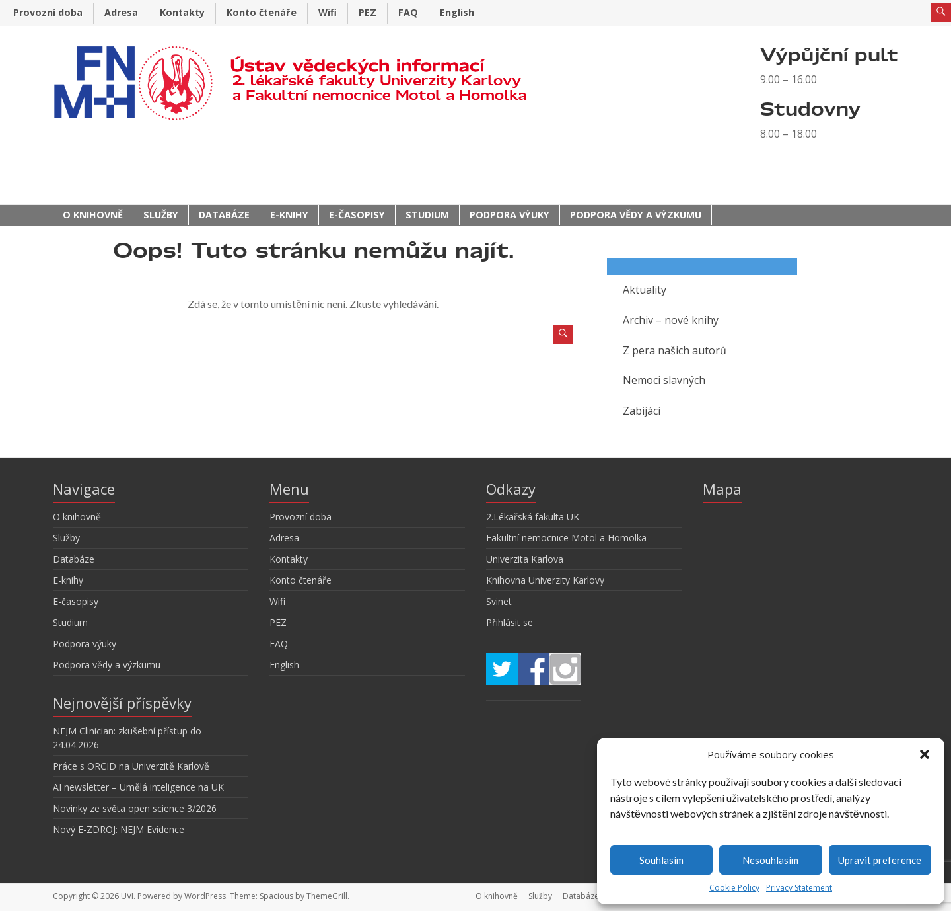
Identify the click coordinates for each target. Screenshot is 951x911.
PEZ (367, 12)
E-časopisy (357, 214)
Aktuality (644, 289)
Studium (427, 214)
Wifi (327, 12)
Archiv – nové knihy (671, 320)
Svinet (499, 601)
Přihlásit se (509, 622)
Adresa (121, 12)
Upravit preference (879, 860)
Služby (160, 214)
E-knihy (289, 214)
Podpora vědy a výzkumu (635, 214)
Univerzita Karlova (524, 559)
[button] (924, 754)
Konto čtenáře (262, 12)
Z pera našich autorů (674, 350)
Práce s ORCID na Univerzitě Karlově (131, 766)
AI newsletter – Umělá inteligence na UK (138, 787)
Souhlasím (661, 860)
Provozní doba (48, 12)
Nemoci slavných (664, 380)
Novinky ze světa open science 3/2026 (135, 808)
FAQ (408, 12)
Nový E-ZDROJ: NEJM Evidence (118, 829)
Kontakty (182, 12)
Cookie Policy (734, 887)
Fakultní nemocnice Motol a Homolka (566, 538)
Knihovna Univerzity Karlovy (545, 580)
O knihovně (93, 214)
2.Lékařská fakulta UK (532, 516)
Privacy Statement (799, 887)
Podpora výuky (509, 214)
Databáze (224, 214)
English (457, 12)
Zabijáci (641, 410)
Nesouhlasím (770, 860)
